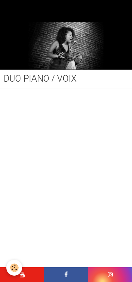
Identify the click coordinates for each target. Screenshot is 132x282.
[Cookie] (14, 268)
